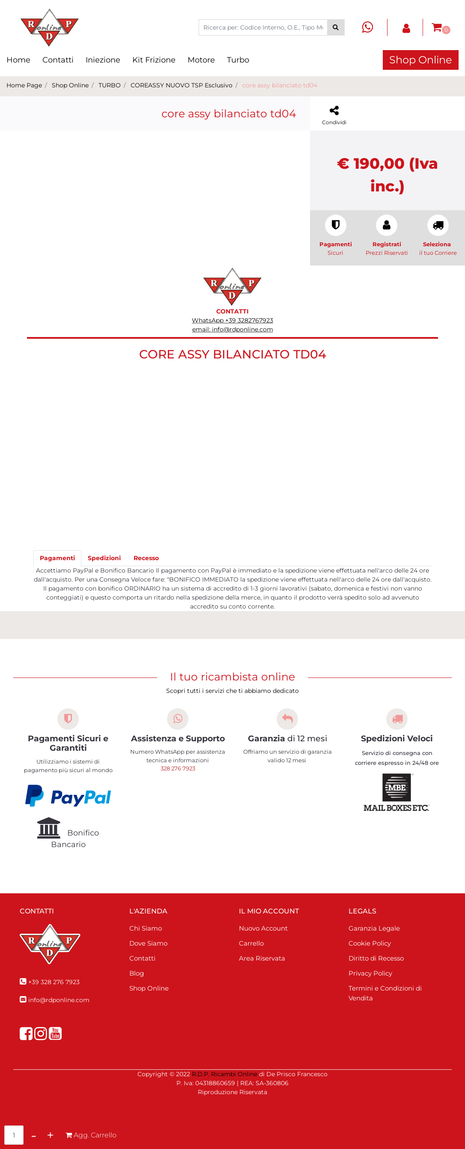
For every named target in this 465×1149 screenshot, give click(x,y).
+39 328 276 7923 (54, 982)
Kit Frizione (154, 60)
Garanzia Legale (374, 928)
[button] (336, 27)
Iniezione (103, 60)
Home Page (24, 85)
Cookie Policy (370, 943)
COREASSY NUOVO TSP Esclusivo (181, 85)
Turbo (238, 60)
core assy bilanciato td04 (279, 85)
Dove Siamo (148, 943)
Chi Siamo (145, 928)
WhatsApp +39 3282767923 (232, 320)
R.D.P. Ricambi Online (224, 1074)
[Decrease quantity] (33, 1135)
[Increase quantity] (50, 1135)
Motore (201, 60)
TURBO (109, 85)
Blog (136, 973)
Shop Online (420, 60)
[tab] (57, 558)
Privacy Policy (370, 973)
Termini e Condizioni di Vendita (385, 993)
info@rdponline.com (58, 1000)
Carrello (251, 943)
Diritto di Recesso (376, 958)
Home (18, 60)
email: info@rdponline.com (232, 329)
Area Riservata (262, 958)
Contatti (58, 60)
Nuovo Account (263, 928)
